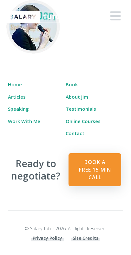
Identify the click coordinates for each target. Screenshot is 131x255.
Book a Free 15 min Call (95, 170)
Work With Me (24, 121)
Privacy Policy (47, 238)
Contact (75, 133)
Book (72, 84)
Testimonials (81, 109)
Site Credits (85, 238)
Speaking (18, 109)
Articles (17, 97)
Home (15, 84)
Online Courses (83, 121)
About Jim (77, 97)
